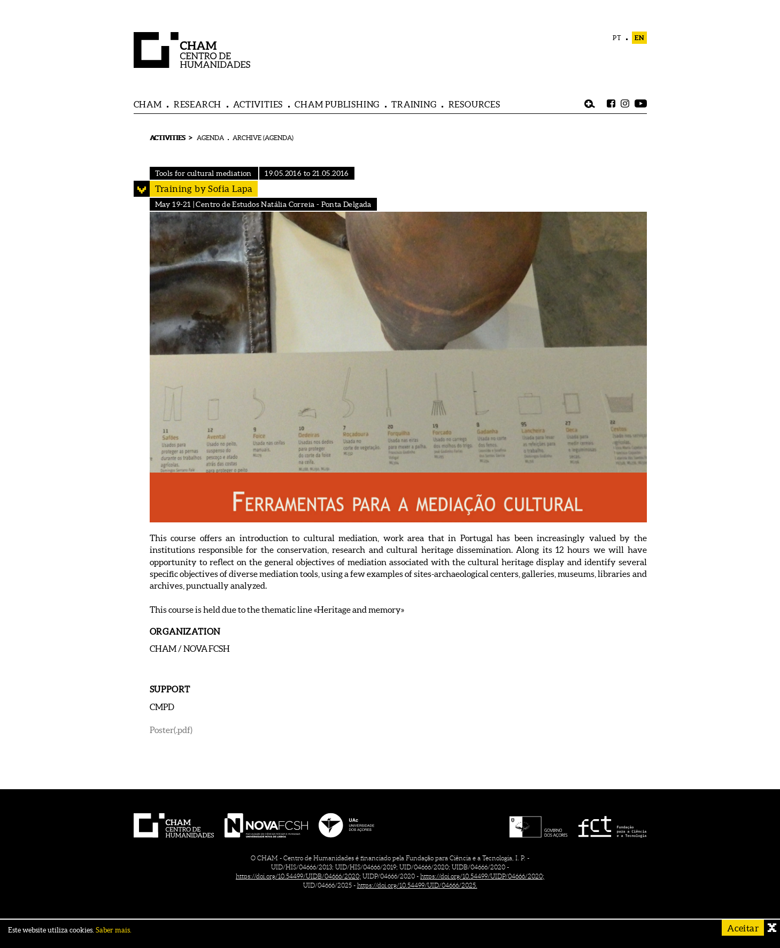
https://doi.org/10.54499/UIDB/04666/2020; (298, 876)
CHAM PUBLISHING (337, 104)
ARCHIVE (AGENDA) (263, 137)
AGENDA (210, 137)
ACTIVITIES (258, 104)
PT (617, 37)
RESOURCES (474, 104)
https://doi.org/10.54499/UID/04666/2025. (417, 885)
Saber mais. (114, 930)
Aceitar (743, 928)
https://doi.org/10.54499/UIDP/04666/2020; (482, 876)
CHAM (148, 104)
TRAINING (413, 104)
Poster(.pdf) (171, 730)
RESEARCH (197, 104)
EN (639, 37)
